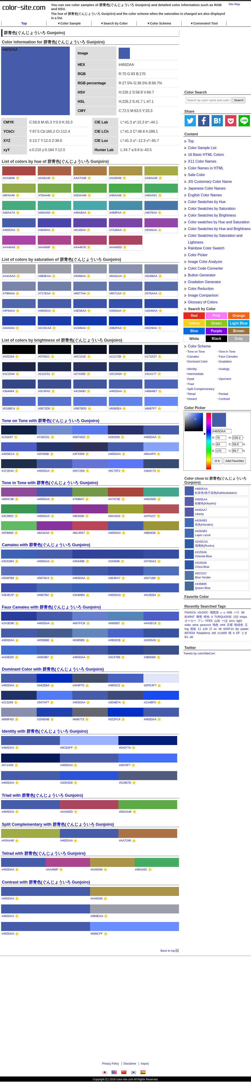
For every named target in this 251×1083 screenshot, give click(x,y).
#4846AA (44, 230)
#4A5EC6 (150, 623)
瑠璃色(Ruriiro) (204, 545)
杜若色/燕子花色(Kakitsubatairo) (216, 493)
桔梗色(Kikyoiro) (205, 503)
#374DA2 (150, 561)
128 (205, 629)
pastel (245, 629)
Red (194, 316)
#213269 (7, 702)
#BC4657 (79, 533)
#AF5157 (150, 516)
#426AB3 (201, 520)
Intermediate (195, 374)
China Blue (202, 566)
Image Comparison (203, 295)
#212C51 (44, 374)
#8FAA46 (9, 195)
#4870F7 (124, 765)
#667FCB (79, 623)
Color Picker (198, 255)
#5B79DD (80, 408)
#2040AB (43, 719)
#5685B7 (114, 623)
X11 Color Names (202, 161)
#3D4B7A (114, 702)
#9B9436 (150, 533)
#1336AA (80, 328)
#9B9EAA (44, 276)
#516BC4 (9, 408)
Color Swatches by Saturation (211, 208)
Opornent (225, 378)
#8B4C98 (8, 499)
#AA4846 (9, 178)
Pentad (223, 394)
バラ (237, 612)
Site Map (234, 4)
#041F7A (125, 747)
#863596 (78, 516)
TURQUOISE (223, 616)
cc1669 (222, 633)
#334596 (114, 561)
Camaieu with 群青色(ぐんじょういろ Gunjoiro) (46, 545)
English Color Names (205, 195)
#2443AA (9, 328)
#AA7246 (125, 840)
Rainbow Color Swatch (206, 248)
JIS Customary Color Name (210, 181)
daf (214, 633)
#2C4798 (114, 657)
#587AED (79, 437)
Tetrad (191, 394)
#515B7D (125, 782)
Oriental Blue (203, 556)
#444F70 (78, 685)
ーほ (225, 620)
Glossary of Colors (203, 302)
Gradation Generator (204, 282)
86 (242, 612)
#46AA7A (9, 212)
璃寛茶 (214, 612)
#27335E (80, 374)
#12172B (115, 356)
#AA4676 (80, 247)
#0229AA (151, 328)
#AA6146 (44, 178)
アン (201, 620)
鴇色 (215, 625)
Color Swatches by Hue (207, 202)
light (239, 620)
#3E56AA (80, 310)
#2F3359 (78, 454)
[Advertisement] (217, 58)
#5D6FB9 (8, 578)
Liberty (199, 514)
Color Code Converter (205, 268)
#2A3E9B (8, 623)
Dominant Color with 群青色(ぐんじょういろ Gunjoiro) (53, 669)
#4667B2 (43, 595)
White (194, 339)
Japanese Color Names (207, 188)
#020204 (8, 356)
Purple (216, 331)
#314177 (150, 374)
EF (238, 633)
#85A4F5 (150, 454)
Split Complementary (201, 389)
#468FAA (115, 212)
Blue (194, 331)
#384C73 (150, 470)
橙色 (207, 616)
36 (220, 629)
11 (199, 629)
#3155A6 (201, 552)
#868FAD (8, 719)
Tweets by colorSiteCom (199, 653)
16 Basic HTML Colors (206, 155)
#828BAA (151, 276)
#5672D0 (44, 408)
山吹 (217, 620)
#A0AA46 (8, 840)
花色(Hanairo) (204, 524)
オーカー (190, 620)
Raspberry (203, 633)
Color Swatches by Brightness (212, 215)
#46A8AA (80, 212)
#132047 (7, 437)
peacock (205, 625)
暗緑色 (238, 625)
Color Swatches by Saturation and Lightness (215, 236)
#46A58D (150, 499)
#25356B (43, 454)
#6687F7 (150, 408)
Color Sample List (202, 148)
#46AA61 (151, 195)
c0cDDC (202, 612)
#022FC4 (114, 719)
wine (195, 625)
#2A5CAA (201, 541)
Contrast (224, 399)
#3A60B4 (79, 595)
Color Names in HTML (206, 168)
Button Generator (202, 275)
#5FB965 (8, 533)
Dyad (190, 378)
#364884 (8, 391)
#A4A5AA (9, 276)
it (212, 616)
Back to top (168, 950)
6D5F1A (228, 629)
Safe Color (196, 175)
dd (191, 637)
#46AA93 (44, 212)
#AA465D (115, 247)
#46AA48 (115, 195)
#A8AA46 (151, 178)
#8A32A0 (43, 533)
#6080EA (115, 408)
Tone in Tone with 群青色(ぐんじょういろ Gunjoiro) (50, 483)
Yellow (194, 323)
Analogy (224, 369)
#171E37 (151, 356)
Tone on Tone (196, 351)
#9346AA (151, 230)
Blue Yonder (203, 577)
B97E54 (190, 633)
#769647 (78, 499)
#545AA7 (201, 510)
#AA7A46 (80, 178)
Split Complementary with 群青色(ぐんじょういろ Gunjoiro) (58, 824)
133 (235, 616)
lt (234, 633)
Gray (239, 338)
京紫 (230, 625)
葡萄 (199, 616)
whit (222, 625)
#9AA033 (114, 516)
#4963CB (114, 640)
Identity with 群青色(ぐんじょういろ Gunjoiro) (45, 731)
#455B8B (43, 640)
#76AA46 (44, 195)
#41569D (80, 391)
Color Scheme (199, 346)
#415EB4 (150, 595)
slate (188, 625)
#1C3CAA (44, 328)
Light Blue (238, 323)
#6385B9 (78, 640)
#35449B (78, 561)
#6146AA (80, 230)
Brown (238, 331)
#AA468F (44, 247)
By (237, 629)
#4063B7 (43, 657)
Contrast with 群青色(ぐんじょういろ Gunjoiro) (46, 882)
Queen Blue (202, 588)
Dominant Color (197, 361)
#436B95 (201, 584)
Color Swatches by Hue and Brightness (219, 229)
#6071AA (115, 293)
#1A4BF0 (150, 702)
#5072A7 (201, 573)
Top (24, 23)
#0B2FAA (115, 328)
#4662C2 (114, 685)
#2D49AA (151, 310)
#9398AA (80, 276)
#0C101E (80, 356)
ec (215, 629)
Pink (216, 316)
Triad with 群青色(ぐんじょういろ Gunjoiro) (42, 795)
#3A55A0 (150, 640)
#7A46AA (115, 230)
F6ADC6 (190, 612)
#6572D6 (79, 470)
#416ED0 (8, 657)
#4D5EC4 (8, 454)
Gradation (225, 361)
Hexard (192, 399)
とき (244, 633)
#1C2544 (9, 374)
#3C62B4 (8, 561)
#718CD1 (43, 437)
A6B (229, 612)
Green (216, 323)
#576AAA (151, 293)
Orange (238, 316)
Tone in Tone (227, 351)
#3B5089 (150, 657)
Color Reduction (201, 289)
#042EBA (43, 685)
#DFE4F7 (150, 685)
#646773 (78, 719)
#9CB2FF (66, 747)
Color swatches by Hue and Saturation (218, 222)
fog (187, 629)
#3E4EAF (8, 595)
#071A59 (7, 765)
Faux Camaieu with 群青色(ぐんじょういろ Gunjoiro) (51, 607)
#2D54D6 (66, 782)
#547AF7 (43, 702)
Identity (192, 369)
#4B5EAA (201, 488)
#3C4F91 (44, 391)
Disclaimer (130, 1063)
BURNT (190, 616)
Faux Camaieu (228, 356)
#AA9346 (115, 178)
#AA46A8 (9, 247)
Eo (186, 637)
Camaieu (193, 356)
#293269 (114, 437)
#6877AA (80, 293)
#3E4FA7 (114, 578)
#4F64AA (9, 310)
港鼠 (193, 629)
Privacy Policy (110, 1063)
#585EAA (201, 499)
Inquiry (145, 1063)
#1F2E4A (8, 470)
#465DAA (9, 230)
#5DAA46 (80, 195)
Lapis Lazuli (202, 535)
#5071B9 (150, 578)
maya (243, 616)
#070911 (44, 356)
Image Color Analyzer (205, 262)
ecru (232, 620)
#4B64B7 (151, 391)
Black (216, 338)
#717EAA (44, 293)
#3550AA (115, 310)
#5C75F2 (114, 470)
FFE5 (209, 620)
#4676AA (151, 212)
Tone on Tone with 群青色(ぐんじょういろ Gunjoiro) (50, 420)
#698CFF (96, 933)
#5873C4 (43, 578)
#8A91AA (115, 276)
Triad (190, 384)
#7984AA (9, 293)
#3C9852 (8, 516)
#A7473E (114, 499)
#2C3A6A (115, 374)
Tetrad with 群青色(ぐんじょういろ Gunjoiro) (44, 853)
